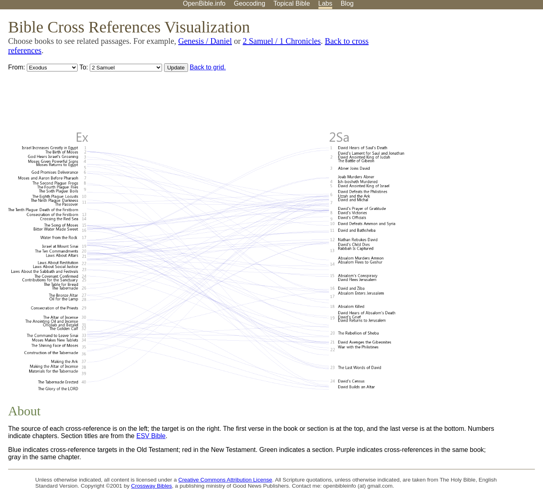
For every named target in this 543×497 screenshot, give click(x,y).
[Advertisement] (461, 73)
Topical (291, 3)
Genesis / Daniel (205, 41)
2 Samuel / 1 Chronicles (282, 41)
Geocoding (249, 3)
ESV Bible (151, 435)
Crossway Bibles (151, 486)
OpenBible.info (204, 3)
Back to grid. (208, 67)
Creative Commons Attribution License (225, 480)
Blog (347, 3)
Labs (325, 3)
